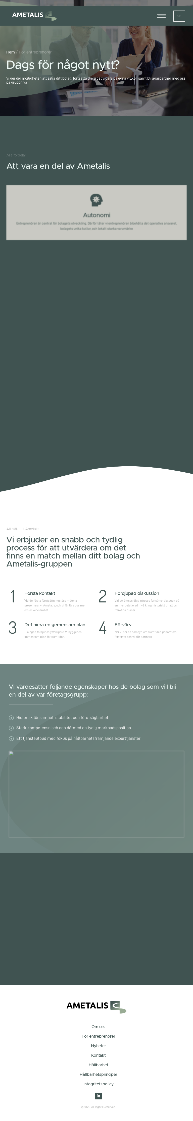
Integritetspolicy (98, 1084)
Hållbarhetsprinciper (98, 1075)
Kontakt (98, 1055)
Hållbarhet (98, 1065)
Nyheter (98, 1046)
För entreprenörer (98, 1036)
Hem (10, 52)
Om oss (98, 1027)
